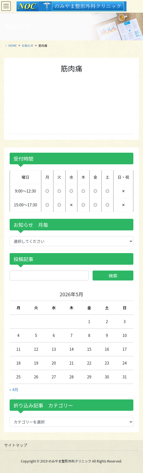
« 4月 (14, 389)
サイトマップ (15, 445)
